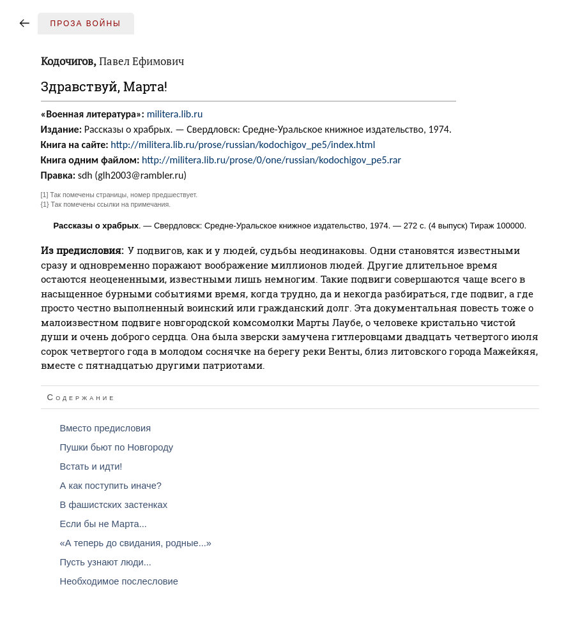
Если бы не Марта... (103, 524)
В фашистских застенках (113, 505)
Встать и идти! (91, 466)
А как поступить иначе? (111, 486)
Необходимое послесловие (119, 581)
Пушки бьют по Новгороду (117, 447)
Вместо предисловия (105, 428)
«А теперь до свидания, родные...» (135, 543)
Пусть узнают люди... (105, 562)
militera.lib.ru (175, 114)
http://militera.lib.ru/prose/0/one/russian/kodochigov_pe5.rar (271, 160)
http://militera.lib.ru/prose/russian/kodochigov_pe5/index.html (243, 144)
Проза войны (85, 23)
